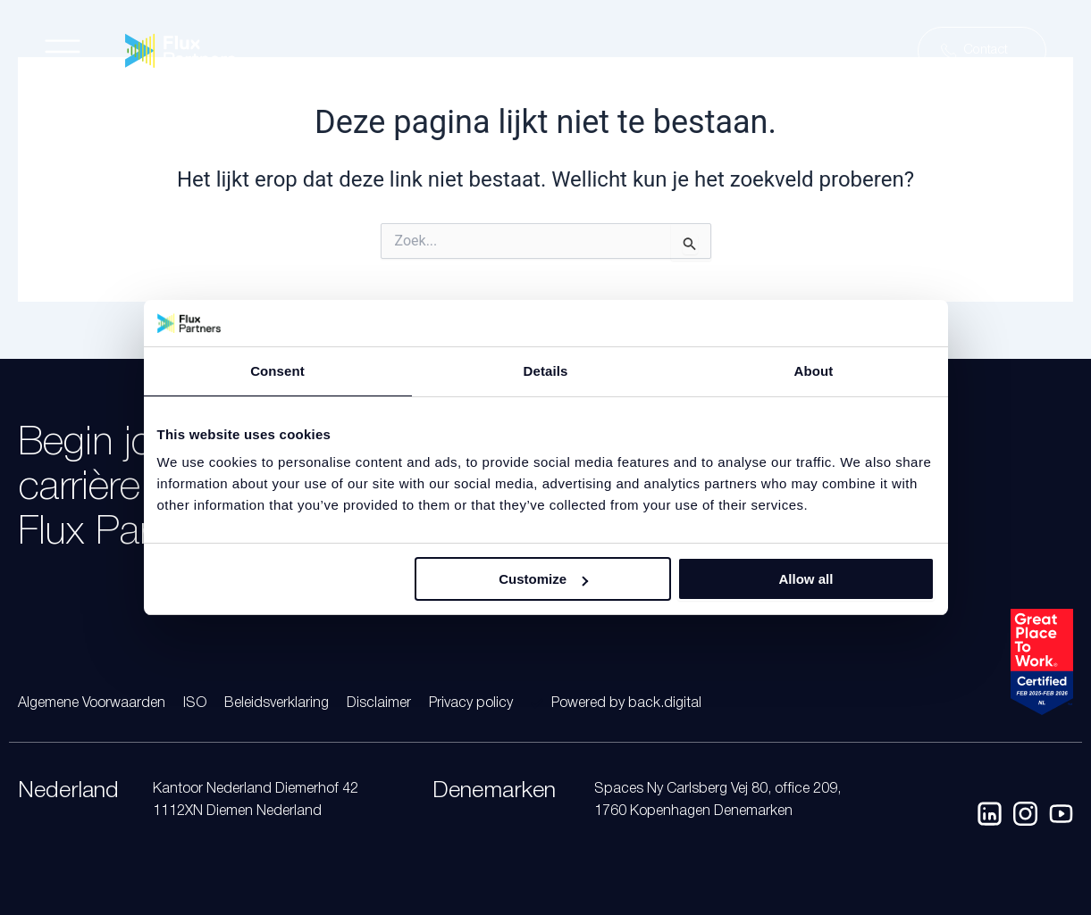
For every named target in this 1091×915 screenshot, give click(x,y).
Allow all (806, 578)
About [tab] (814, 370)
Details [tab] (546, 370)
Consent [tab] (277, 370)
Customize (543, 578)
